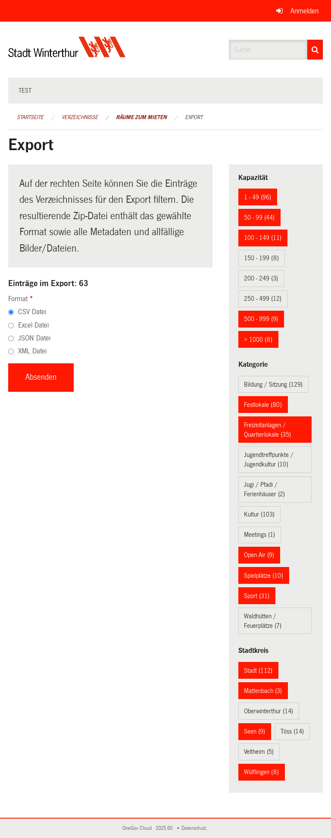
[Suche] (315, 50)
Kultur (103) (259, 514)
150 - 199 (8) (261, 258)
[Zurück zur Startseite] (67, 54)
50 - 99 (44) (259, 217)
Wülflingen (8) (261, 772)
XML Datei (32, 351)
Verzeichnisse (80, 117)
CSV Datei (32, 311)
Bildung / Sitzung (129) (273, 384)
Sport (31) (256, 595)
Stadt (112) (258, 670)
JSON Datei (34, 338)
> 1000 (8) (258, 339)
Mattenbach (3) (263, 690)
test (25, 90)
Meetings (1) (259, 534)
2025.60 (164, 828)
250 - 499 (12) (262, 298)
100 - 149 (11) (262, 237)
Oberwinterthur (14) (268, 711)
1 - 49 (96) (257, 197)
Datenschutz (195, 828)
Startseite (30, 117)
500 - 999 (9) (261, 318)
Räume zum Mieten (141, 117)
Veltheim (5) (259, 751)
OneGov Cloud (138, 828)
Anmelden (304, 11)
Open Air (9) (259, 554)
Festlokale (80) (263, 404)
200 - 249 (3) (261, 278)
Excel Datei (33, 325)
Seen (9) (254, 731)
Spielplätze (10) (263, 575)
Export (194, 117)
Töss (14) (292, 731)
